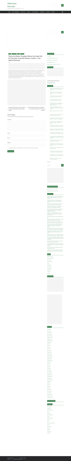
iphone (48, 424)
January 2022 (49, 373)
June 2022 (48, 365)
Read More (49, 161)
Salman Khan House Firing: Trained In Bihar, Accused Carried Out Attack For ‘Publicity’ (56, 100)
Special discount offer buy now (52, 58)
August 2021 (49, 381)
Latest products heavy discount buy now (53, 64)
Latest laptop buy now (50, 62)
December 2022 (49, 355)
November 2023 (49, 337)
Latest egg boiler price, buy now (52, 190)
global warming (35, 12)
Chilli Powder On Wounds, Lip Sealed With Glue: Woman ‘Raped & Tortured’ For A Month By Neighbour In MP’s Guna (56, 104)
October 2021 (49, 378)
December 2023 (49, 335)
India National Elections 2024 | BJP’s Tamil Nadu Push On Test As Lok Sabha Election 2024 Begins (56, 126)
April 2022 (49, 368)
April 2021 (49, 387)
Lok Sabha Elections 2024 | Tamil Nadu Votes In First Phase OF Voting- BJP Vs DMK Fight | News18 (57, 133)
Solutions (48, 12)
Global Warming (50, 418)
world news (49, 431)
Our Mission (42, 12)
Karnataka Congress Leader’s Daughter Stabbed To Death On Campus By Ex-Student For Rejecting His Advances (56, 137)
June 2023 (48, 345)
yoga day (48, 432)
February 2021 (49, 391)
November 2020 (49, 396)
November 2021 (49, 376)
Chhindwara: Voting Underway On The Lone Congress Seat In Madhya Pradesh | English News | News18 (57, 108)
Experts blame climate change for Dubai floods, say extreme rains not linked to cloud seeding (56, 151)
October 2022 (49, 358)
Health (48, 419)
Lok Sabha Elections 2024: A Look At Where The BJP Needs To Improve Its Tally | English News (56, 118)
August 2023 (49, 342)
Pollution (48, 429)
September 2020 (50, 397)
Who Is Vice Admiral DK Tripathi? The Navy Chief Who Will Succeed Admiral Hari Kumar (56, 115)
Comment (9, 119)
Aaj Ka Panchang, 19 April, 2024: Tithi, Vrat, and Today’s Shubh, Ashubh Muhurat (56, 140)
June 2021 (48, 384)
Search (62, 5)
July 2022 (48, 363)
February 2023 (49, 352)
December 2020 (49, 394)
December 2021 (49, 374)
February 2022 (49, 371)
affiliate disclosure (50, 256)
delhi (48, 411)
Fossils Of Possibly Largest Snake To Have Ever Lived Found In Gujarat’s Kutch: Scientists (56, 96)
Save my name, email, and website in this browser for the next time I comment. (23, 147)
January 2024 (49, 334)
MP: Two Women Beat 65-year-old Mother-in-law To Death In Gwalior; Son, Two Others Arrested (37, 109)
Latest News (23, 12)
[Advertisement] (35, 24)
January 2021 (49, 392)
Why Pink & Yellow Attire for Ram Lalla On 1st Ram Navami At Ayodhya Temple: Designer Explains (16, 109)
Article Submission (15, 12)
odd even (48, 427)
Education (48, 413)
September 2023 (50, 340)
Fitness (48, 416)
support (53, 12)
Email (8, 137)
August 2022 (49, 361)
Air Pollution (49, 406)
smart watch (49, 56)
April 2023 (49, 348)
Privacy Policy (49, 268)
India (48, 421)
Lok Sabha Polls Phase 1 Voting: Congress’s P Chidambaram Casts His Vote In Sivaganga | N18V (56, 93)
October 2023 (49, 339)
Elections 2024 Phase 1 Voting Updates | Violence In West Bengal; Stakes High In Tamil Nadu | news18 (57, 89)
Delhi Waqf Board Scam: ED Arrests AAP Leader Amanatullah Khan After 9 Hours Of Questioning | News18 (57, 144)
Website (8, 142)
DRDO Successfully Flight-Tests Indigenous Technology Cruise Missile (56, 159)
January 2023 (49, 353)
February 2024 (49, 332)
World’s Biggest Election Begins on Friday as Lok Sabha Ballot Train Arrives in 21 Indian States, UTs (57, 155)
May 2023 (48, 347)
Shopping (28, 12)
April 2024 (49, 329)
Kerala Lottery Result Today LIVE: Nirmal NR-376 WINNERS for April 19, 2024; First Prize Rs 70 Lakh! (57, 129)
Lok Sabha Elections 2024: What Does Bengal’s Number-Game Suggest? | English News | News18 (56, 122)
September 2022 (50, 360)
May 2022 (48, 366)
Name (8, 133)
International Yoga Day (51, 423)
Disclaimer (49, 260)
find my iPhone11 (50, 414)
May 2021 (48, 386)
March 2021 (49, 389)
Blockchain (49, 408)
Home (9, 12)
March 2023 (49, 350)
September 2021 (50, 379)
